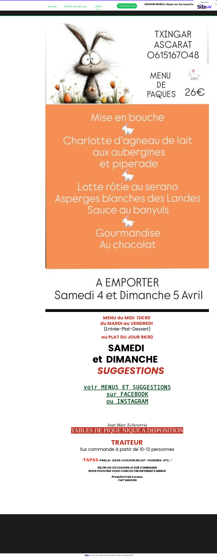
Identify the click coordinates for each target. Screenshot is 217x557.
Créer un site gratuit (124, 555)
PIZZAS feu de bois (75, 6)
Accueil (52, 6)
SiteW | (100, 555)
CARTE (98, 6)
